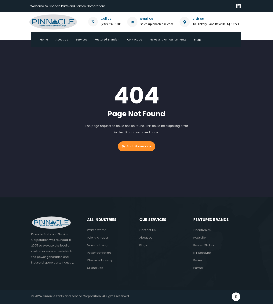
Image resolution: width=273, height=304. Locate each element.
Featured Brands (211, 219)
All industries (102, 219)
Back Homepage (136, 146)
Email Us (146, 18)
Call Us (106, 18)
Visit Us (198, 18)
